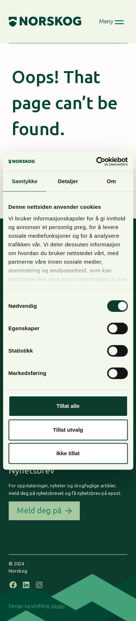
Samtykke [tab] (24, 181)
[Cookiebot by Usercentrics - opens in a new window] (97, 161)
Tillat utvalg (68, 430)
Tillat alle (68, 406)
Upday (58, 605)
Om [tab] (111, 181)
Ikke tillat (67, 453)
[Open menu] (111, 22)
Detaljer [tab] (68, 181)
